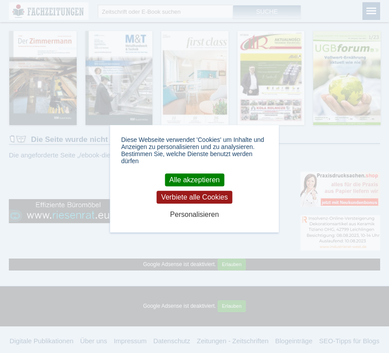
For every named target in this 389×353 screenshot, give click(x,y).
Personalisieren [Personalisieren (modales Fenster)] (194, 215)
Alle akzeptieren (194, 180)
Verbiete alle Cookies (194, 197)
